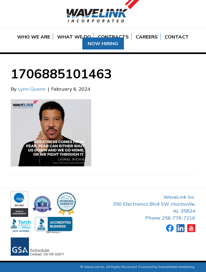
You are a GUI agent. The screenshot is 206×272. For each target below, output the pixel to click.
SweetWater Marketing (176, 267)
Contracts (113, 37)
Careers (147, 37)
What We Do (74, 37)
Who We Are (33, 37)
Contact (177, 37)
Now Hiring (103, 43)
